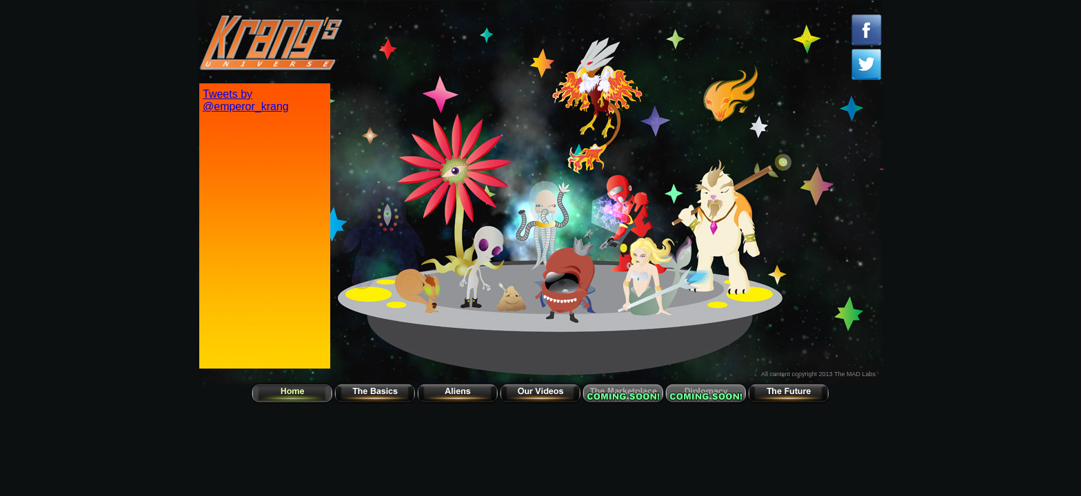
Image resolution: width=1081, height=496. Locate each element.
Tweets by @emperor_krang (246, 100)
